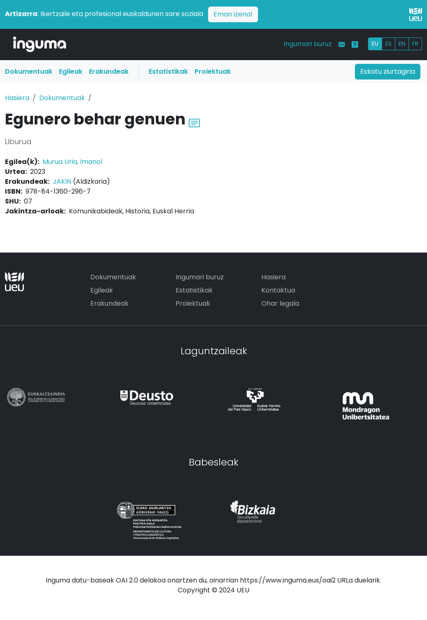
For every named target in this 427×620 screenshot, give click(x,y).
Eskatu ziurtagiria (387, 71)
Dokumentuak (28, 71)
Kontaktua (278, 290)
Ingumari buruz (308, 44)
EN (402, 44)
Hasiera (17, 98)
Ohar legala (280, 303)
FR (415, 44)
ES (388, 44)
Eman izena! (233, 14)
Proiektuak (213, 71)
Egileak (70, 71)
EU (375, 44)
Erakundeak (109, 71)
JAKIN (62, 181)
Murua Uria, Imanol (72, 161)
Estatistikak (168, 71)
